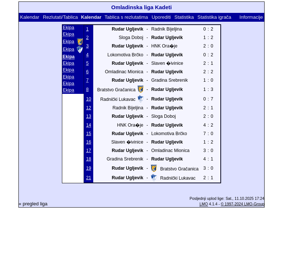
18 (88, 159)
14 (88, 125)
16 (88, 142)
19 (88, 168)
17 (88, 150)
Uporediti (161, 17)
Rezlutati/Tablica (60, 17)
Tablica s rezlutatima (126, 17)
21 (88, 177)
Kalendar (29, 17)
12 (88, 107)
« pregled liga (33, 203)
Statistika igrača (214, 17)
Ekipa (68, 27)
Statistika (184, 17)
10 (88, 99)
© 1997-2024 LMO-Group (242, 204)
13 (88, 116)
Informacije (251, 17)
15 (88, 133)
